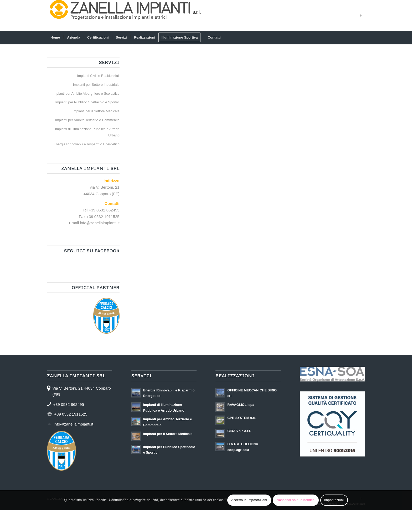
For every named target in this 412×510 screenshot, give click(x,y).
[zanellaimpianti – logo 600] (126, 15)
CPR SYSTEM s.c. (241, 418)
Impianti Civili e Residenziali (98, 76)
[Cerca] (361, 37)
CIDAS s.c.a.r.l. (239, 431)
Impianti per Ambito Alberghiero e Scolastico (86, 93)
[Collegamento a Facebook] (361, 15)
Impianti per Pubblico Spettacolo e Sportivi (87, 102)
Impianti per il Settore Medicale (96, 111)
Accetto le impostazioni (249, 500)
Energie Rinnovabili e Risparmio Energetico (87, 144)
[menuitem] (55, 37)
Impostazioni (334, 500)
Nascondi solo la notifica (296, 500)
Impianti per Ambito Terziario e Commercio (87, 120)
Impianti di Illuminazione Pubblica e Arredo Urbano (87, 132)
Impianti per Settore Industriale (96, 85)
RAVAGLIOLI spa (240, 405)
